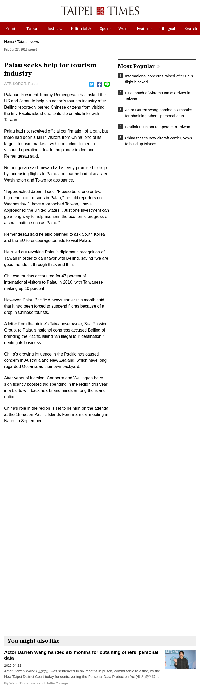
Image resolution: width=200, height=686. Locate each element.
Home (9, 42)
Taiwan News (28, 42)
